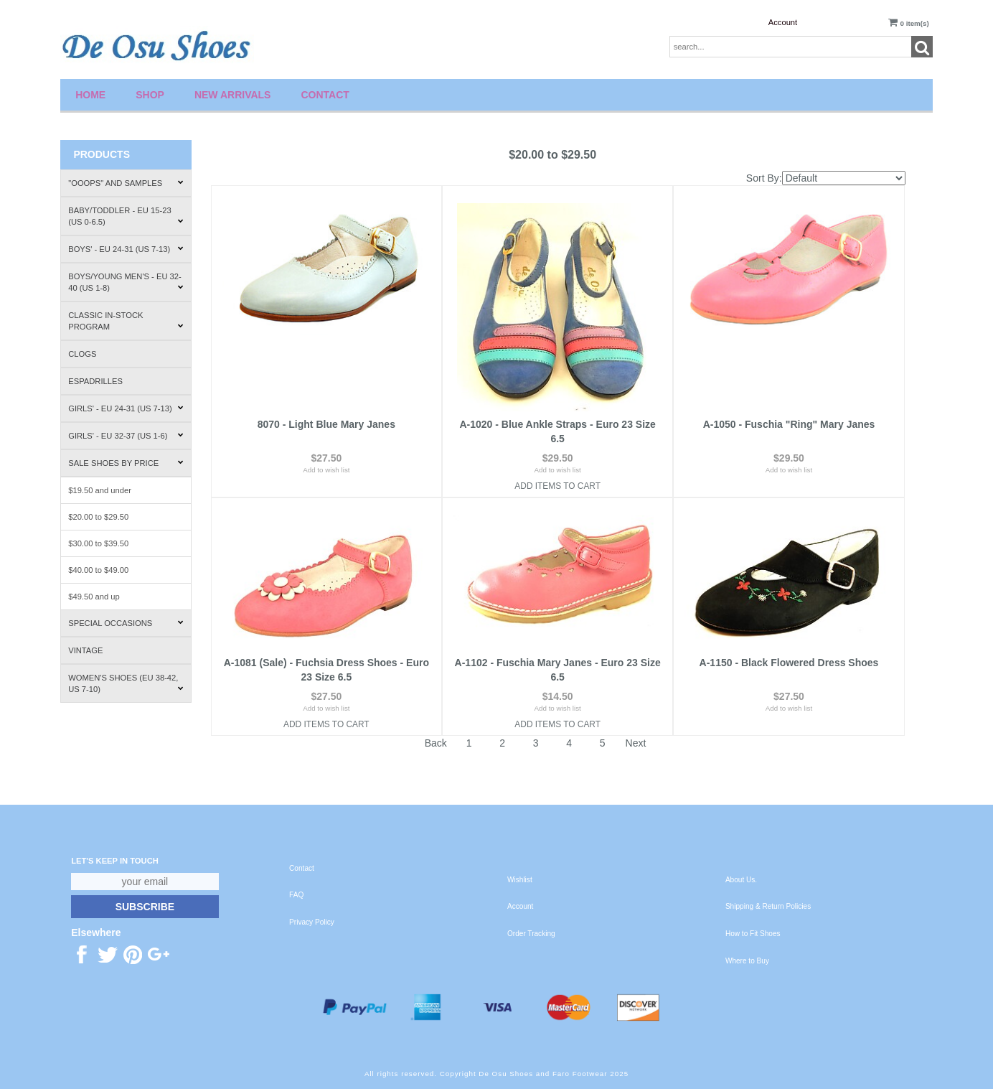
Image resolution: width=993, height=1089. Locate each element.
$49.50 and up (94, 596)
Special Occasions (125, 623)
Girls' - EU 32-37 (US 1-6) (125, 435)
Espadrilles (95, 381)
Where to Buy (747, 961)
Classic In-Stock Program (125, 321)
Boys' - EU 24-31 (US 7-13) (125, 249)
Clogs (82, 354)
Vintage (85, 650)
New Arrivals (232, 95)
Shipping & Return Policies (768, 906)
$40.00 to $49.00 (98, 570)
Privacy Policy (311, 922)
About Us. (741, 880)
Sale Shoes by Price (125, 463)
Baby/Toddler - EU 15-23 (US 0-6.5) (125, 216)
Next (636, 743)
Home (90, 95)
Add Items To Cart (557, 486)
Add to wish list (326, 470)
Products (101, 154)
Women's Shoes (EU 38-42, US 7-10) (125, 683)
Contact (325, 95)
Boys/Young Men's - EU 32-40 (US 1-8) (125, 282)
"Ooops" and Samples (125, 183)
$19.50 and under (99, 490)
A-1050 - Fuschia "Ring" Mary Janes (789, 424)
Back (436, 743)
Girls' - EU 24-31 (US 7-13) (125, 408)
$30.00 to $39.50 (98, 543)
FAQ (296, 895)
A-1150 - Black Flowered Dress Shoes (789, 662)
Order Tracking (531, 934)
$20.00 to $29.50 (98, 517)
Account (782, 22)
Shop (150, 95)
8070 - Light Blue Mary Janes (326, 424)
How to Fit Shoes (753, 934)
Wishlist (519, 880)
